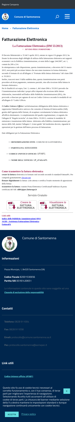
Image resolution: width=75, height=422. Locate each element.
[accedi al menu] (67, 16)
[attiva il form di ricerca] (57, 17)
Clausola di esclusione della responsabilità (24, 292)
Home (5, 28)
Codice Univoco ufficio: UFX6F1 (18, 376)
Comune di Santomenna (27, 16)
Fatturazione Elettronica (25, 28)
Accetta (12, 414)
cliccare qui (26, 177)
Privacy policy (28, 414)
